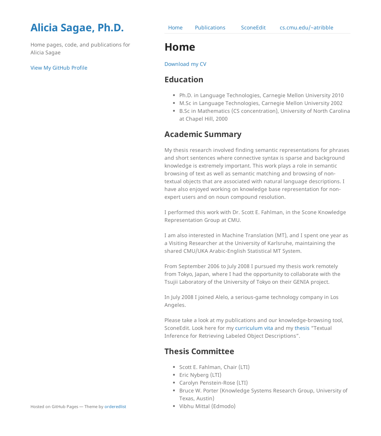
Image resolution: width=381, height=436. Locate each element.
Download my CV (185, 63)
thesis (302, 327)
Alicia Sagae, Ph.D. (77, 27)
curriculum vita (254, 327)
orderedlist (115, 406)
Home (175, 27)
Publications (210, 27)
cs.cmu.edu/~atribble (306, 27)
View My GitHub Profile (59, 67)
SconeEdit (253, 27)
